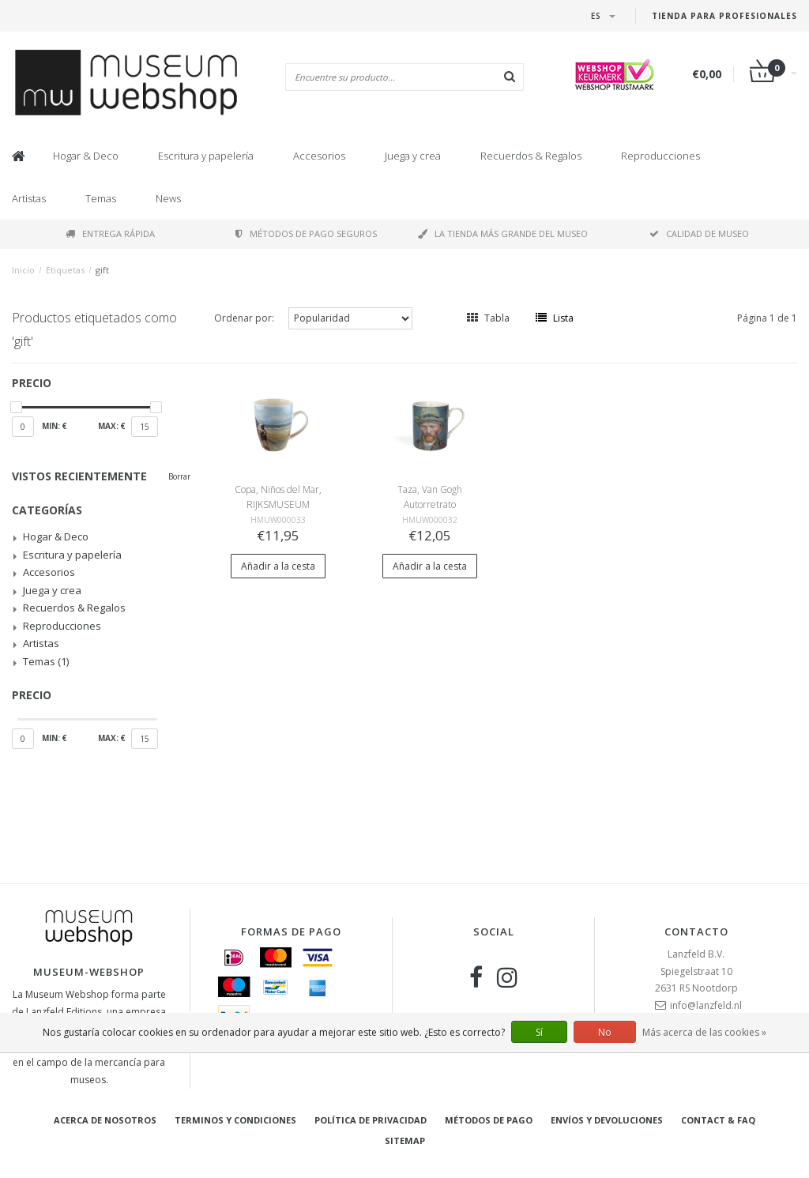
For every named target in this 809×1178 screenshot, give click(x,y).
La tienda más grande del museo (503, 233)
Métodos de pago (488, 1120)
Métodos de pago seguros (306, 233)
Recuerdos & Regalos (530, 156)
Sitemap (405, 1140)
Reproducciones (660, 156)
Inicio (23, 270)
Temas (100, 198)
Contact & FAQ (718, 1120)
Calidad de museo (699, 233)
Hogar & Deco (86, 156)
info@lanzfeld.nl (706, 1005)
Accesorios (319, 156)
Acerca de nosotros (105, 1120)
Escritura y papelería (206, 156)
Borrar (179, 476)
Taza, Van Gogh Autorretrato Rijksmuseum (429, 504)
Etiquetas (65, 270)
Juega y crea (413, 156)
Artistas (29, 198)
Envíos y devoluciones (607, 1120)
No (604, 1032)
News (168, 198)
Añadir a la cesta (278, 566)
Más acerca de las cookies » (704, 1032)
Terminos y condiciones (235, 1120)
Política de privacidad (370, 1120)
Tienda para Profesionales (724, 15)
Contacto (696, 931)
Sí (539, 1032)
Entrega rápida (110, 233)
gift (102, 270)
